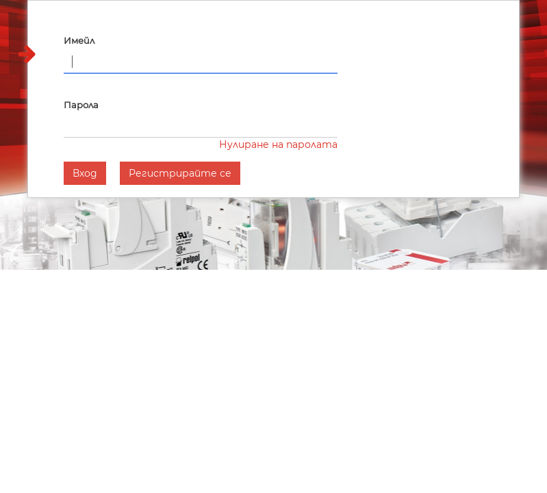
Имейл (79, 40)
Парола (81, 104)
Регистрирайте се (180, 173)
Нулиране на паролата (278, 144)
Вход (85, 173)
